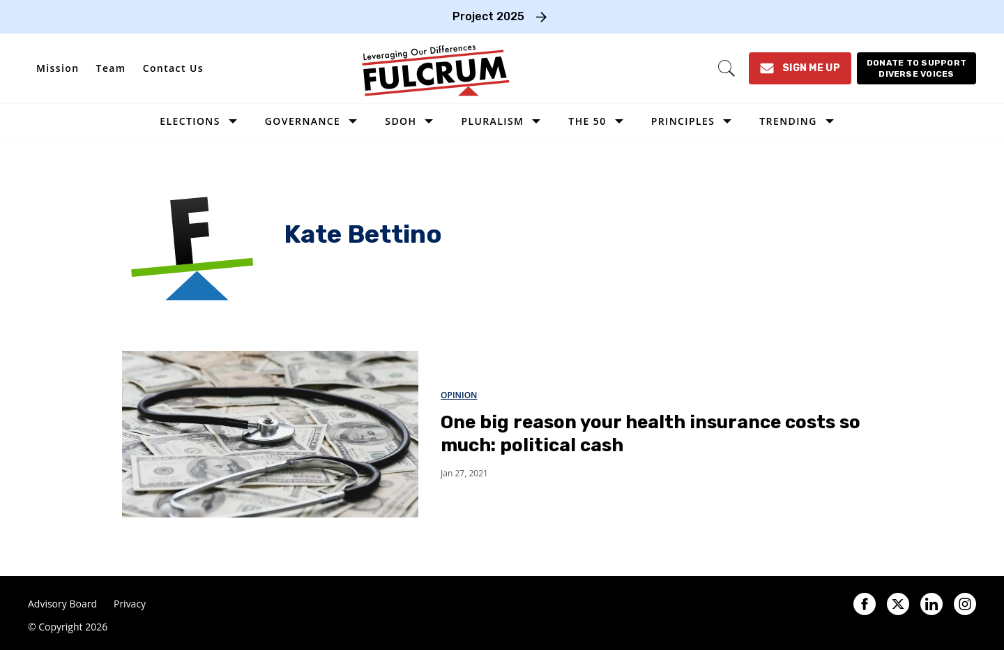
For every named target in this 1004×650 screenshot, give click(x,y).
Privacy (130, 604)
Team (111, 68)
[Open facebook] (864, 604)
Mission (57, 68)
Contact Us (173, 68)
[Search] (726, 68)
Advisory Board (62, 604)
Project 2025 (488, 16)
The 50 (587, 121)
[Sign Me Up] (800, 68)
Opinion (459, 395)
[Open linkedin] (931, 604)
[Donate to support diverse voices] (916, 68)
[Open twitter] (898, 604)
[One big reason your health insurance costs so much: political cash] (270, 433)
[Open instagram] (965, 604)
